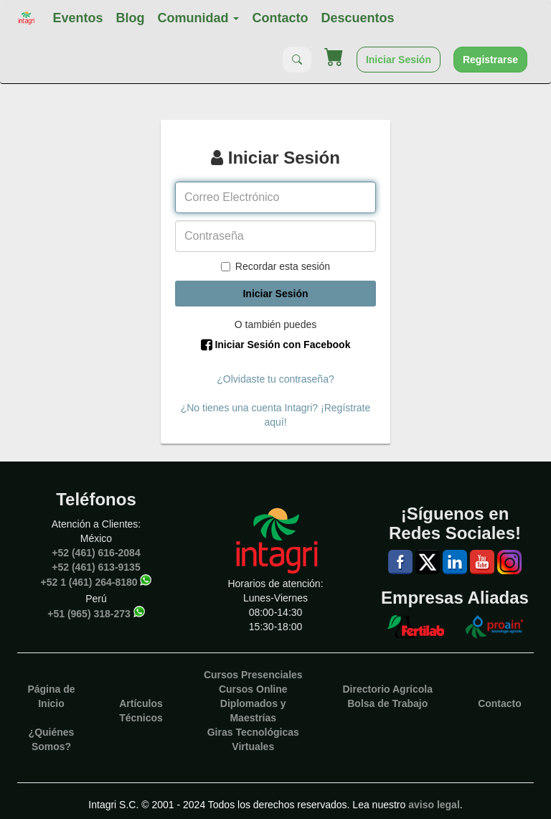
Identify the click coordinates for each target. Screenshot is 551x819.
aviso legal (434, 804)
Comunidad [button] (198, 18)
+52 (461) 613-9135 (96, 567)
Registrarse (490, 59)
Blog (130, 18)
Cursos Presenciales (253, 674)
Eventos (77, 18)
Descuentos (357, 18)
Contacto (280, 18)
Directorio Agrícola (387, 689)
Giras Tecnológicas (253, 732)
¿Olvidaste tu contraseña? (275, 379)
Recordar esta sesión (275, 266)
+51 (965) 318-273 (89, 613)
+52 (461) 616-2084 (96, 552)
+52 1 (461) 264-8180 (89, 581)
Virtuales (253, 746)
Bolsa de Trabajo (387, 703)
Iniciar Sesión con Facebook (276, 344)
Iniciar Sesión (398, 59)
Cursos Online (253, 689)
